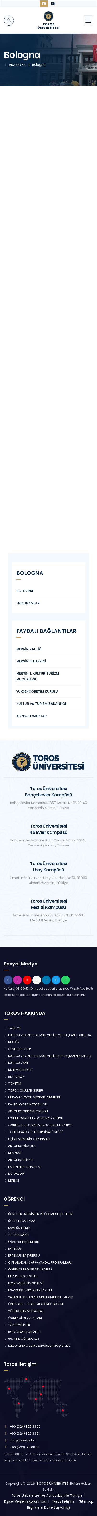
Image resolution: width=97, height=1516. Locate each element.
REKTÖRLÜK (14, 1077)
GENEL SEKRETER (17, 1049)
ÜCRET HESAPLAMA (19, 1221)
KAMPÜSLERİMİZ (17, 1228)
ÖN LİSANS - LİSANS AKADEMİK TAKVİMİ (34, 1304)
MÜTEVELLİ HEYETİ (18, 1070)
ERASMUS (13, 1249)
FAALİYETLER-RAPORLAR (23, 1167)
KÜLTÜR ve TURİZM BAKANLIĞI (41, 703)
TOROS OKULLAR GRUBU (23, 1090)
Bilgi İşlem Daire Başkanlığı (48, 1507)
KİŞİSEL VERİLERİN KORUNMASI (27, 1139)
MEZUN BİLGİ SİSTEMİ (20, 1276)
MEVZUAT (13, 1153)
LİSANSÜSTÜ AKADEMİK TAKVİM (28, 1290)
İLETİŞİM (11, 1181)
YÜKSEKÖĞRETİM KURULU (37, 691)
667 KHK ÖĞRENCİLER (21, 1339)
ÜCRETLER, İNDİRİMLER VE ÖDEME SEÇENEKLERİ (38, 1214)
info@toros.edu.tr (23, 1440)
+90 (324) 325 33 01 (25, 1433)
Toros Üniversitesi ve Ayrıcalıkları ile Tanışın (46, 1495)
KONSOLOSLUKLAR (31, 715)
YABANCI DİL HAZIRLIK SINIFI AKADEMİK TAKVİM (38, 1297)
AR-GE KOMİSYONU (20, 1146)
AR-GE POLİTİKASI (18, 1160)
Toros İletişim (63, 1501)
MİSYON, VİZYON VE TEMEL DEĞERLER (32, 1097)
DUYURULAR (14, 1174)
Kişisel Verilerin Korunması (25, 1501)
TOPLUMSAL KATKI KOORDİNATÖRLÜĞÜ (34, 1132)
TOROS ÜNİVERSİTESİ (52, 1483)
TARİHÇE (12, 1028)
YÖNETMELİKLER (17, 1325)
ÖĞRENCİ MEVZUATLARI (23, 1318)
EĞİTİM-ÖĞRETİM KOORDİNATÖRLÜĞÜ (33, 1118)
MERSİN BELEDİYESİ (31, 661)
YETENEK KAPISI (16, 1235)
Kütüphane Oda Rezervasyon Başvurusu (37, 1346)
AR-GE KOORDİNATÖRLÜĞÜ (26, 1111)
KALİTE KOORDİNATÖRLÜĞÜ (25, 1104)
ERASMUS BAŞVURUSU (22, 1256)
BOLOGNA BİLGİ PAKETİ (22, 1332)
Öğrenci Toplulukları (21, 1242)
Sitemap (86, 1501)
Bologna (39, 64)
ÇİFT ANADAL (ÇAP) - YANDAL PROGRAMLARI (38, 1262)
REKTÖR (11, 1042)
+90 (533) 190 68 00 (25, 1447)
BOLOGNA (24, 591)
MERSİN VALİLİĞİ (29, 649)
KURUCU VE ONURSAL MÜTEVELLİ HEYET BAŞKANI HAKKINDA (47, 1035)
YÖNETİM (12, 1084)
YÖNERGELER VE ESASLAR (24, 1311)
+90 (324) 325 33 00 (25, 1427)
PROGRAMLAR (28, 603)
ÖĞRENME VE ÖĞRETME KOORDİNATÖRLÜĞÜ (38, 1125)
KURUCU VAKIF (16, 1063)
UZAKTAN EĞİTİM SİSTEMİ (23, 1283)
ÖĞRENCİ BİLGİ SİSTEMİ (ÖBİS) (28, 1269)
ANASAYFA (15, 64)
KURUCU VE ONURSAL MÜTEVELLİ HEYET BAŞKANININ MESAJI (48, 1056)
